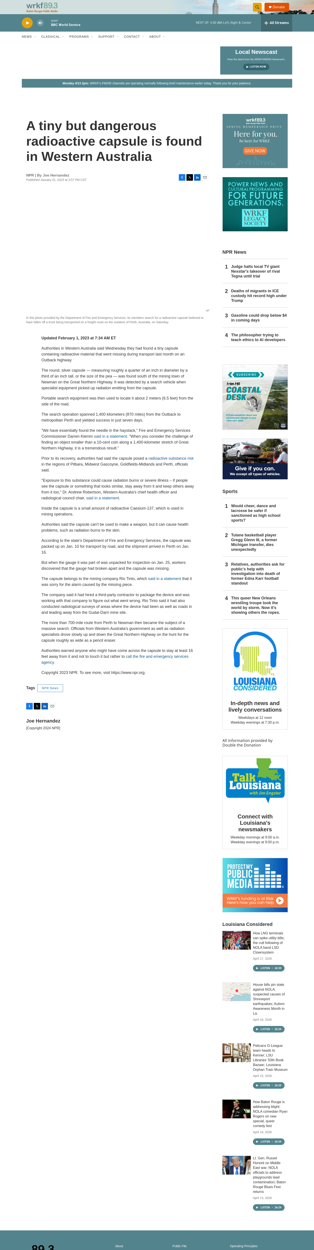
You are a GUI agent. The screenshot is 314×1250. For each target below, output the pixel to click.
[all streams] (276, 31)
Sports (230, 500)
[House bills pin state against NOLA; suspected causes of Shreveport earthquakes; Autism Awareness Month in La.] (236, 1000)
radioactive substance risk (171, 467)
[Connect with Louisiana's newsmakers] (255, 790)
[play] (27, 31)
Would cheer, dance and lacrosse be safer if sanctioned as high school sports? (255, 521)
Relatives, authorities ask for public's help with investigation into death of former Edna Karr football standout (258, 582)
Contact (132, 45)
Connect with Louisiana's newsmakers (255, 832)
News (27, 45)
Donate (281, 11)
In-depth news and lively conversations (255, 715)
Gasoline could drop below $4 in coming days (259, 326)
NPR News (50, 697)
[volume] (40, 32)
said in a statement (110, 445)
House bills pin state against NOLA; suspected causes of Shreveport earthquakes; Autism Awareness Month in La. (269, 1007)
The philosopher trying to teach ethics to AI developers (258, 346)
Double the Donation (241, 753)
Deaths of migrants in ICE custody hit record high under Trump (259, 304)
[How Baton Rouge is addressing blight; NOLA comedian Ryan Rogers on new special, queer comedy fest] (236, 1117)
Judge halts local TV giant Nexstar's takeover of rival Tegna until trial (255, 280)
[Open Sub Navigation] (35, 45)
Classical (50, 45)
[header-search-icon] (259, 11)
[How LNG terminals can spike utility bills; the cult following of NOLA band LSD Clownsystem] (236, 949)
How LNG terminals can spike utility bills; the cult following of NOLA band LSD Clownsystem (269, 951)
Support (106, 45)
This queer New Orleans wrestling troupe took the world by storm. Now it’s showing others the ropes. (255, 614)
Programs (79, 45)
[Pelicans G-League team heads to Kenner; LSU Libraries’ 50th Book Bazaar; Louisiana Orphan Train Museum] (236, 1061)
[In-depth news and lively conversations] (255, 669)
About (155, 45)
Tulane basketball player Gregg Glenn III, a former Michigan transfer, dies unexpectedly (254, 551)
